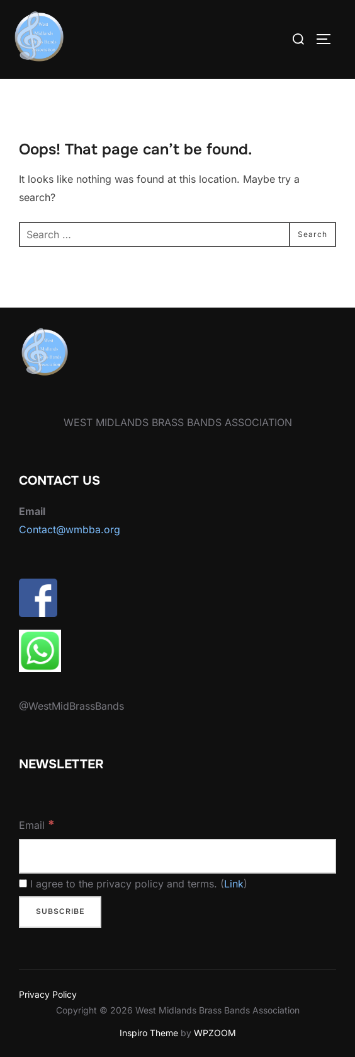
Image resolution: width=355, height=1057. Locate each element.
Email (37, 824)
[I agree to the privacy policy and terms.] (23, 883)
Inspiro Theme (149, 1032)
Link (234, 883)
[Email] (177, 856)
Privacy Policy (48, 994)
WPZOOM (215, 1032)
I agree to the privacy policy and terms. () (133, 883)
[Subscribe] (60, 912)
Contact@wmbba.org (69, 529)
